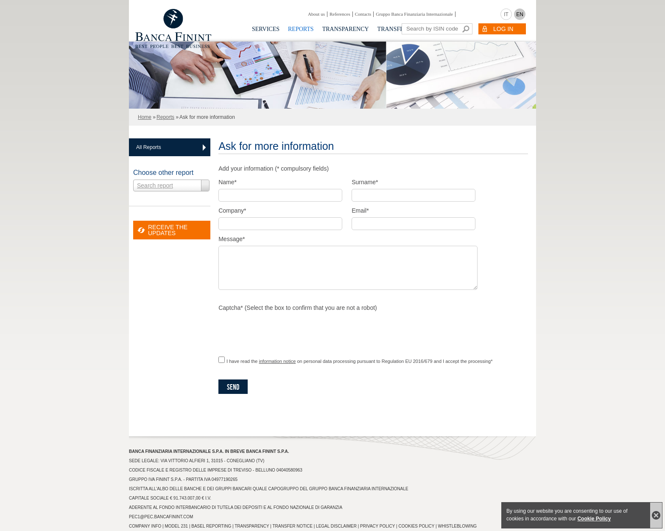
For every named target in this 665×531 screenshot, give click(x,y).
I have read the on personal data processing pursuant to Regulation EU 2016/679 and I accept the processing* (359, 361)
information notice (277, 361)
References (340, 14)
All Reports (148, 147)
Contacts (363, 14)
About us (316, 14)
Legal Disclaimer (336, 526)
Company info (145, 526)
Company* (232, 210)
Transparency (345, 29)
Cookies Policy (416, 526)
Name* (227, 182)
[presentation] (282, 331)
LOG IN (503, 28)
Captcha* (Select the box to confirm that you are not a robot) (297, 307)
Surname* (365, 182)
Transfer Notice (293, 526)
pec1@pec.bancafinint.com (161, 516)
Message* (231, 239)
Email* (360, 210)
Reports (301, 29)
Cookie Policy (594, 519)
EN (519, 14)
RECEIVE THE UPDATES (167, 230)
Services (265, 29)
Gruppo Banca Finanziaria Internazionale (414, 14)
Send (233, 387)
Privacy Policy (377, 526)
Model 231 (176, 526)
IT (506, 14)
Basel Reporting (211, 526)
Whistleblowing (457, 526)
